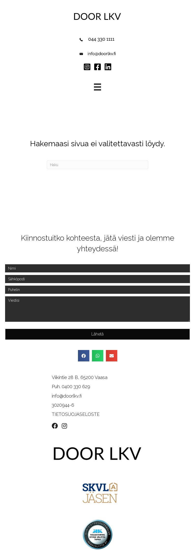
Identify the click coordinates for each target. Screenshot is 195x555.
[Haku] (97, 164)
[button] (97, 334)
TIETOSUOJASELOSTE (76, 414)
